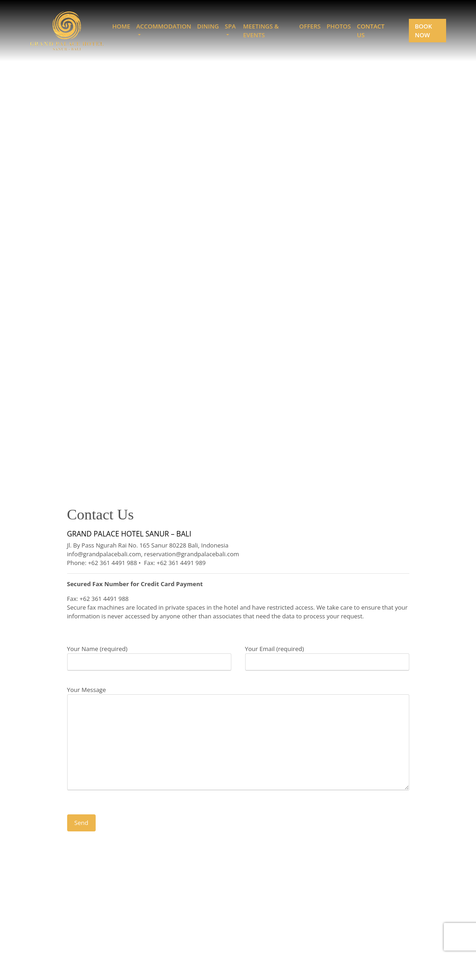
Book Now (423, 30)
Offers (310, 26)
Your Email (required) (327, 655)
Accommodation (163, 26)
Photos (339, 26)
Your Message (238, 739)
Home (121, 26)
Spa (230, 26)
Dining (208, 26)
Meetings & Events (261, 30)
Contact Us (370, 30)
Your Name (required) (149, 655)
